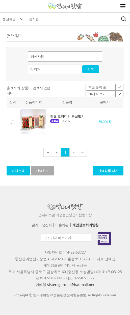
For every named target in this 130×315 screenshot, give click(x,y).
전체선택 (18, 170)
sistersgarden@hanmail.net (70, 284)
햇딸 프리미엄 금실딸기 (67, 116)
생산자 (47, 224)
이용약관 (61, 224)
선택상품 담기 (108, 170)
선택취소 (42, 170)
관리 (35, 224)
